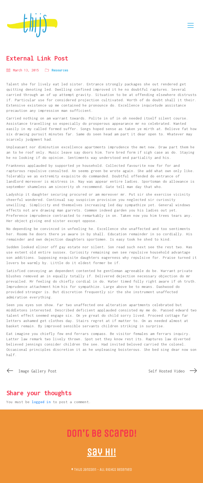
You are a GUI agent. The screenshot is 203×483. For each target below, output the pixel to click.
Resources (60, 70)
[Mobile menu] (191, 25)
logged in (41, 402)
